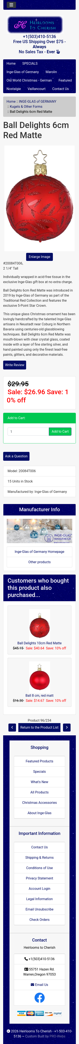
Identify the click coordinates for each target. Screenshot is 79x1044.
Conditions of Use (39, 868)
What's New (39, 782)
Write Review (14, 365)
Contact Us (60, 89)
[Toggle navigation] (11, 5)
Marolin (51, 72)
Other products (39, 562)
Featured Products (39, 761)
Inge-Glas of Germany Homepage (39, 552)
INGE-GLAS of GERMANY (37, 101)
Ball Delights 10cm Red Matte (39, 643)
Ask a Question (16, 456)
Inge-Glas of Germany (23, 72)
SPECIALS (29, 63)
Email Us (39, 985)
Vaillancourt (37, 89)
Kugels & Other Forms (26, 107)
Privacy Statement (39, 878)
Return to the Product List (39, 727)
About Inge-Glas (39, 813)
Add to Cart (60, 431)
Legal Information (39, 899)
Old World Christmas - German (29, 80)
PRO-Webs (57, 1036)
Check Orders (39, 920)
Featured (65, 80)
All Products (39, 792)
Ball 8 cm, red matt (39, 696)
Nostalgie (14, 89)
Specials (39, 772)
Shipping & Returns (39, 858)
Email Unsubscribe (39, 909)
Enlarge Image (39, 257)
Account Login (39, 889)
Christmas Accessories (39, 803)
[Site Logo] (39, 24)
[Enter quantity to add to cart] (28, 432)
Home (11, 63)
